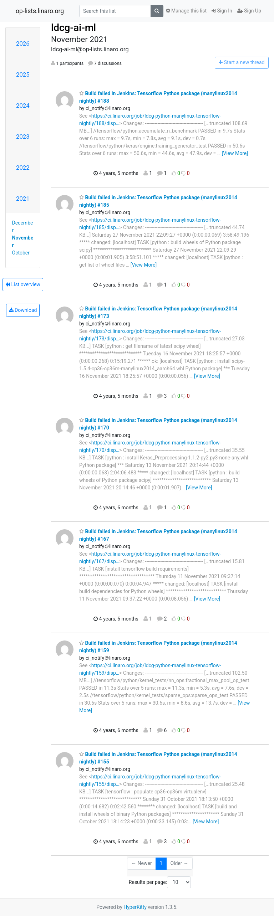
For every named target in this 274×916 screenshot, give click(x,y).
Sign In (222, 11)
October (21, 253)
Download (23, 310)
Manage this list (186, 11)
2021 (23, 198)
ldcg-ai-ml (73, 28)
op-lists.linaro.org (40, 11)
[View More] (235, 153)
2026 (23, 43)
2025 (23, 74)
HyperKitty (135, 907)
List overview (22, 284)
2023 (23, 136)
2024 (23, 105)
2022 (23, 167)
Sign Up (249, 11)
